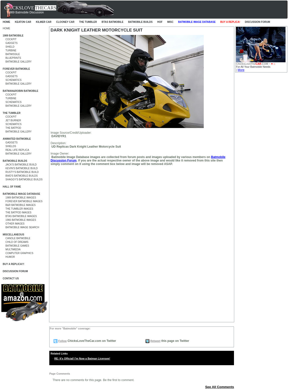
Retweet (155, 340)
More (241, 70)
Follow (62, 340)
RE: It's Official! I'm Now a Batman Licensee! (82, 358)
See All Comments (219, 387)
